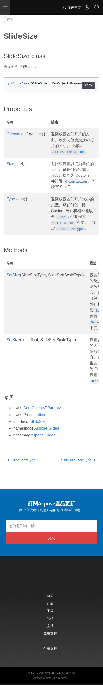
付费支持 (50, 648)
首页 (50, 595)
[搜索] (47, 19)
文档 (50, 625)
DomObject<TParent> (42, 408)
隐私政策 (39, 677)
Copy (88, 85)
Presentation (34, 415)
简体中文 (71, 7)
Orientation (16, 134)
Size (10, 164)
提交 (51, 538)
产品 (50, 603)
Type (11, 199)
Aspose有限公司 (40, 673)
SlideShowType (21, 460)
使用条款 (51, 677)
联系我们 (63, 677)
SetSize (13, 275)
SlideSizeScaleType (78, 460)
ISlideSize (38, 421)
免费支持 (50, 633)
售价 (50, 618)
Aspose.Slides (46, 428)
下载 (50, 610)
